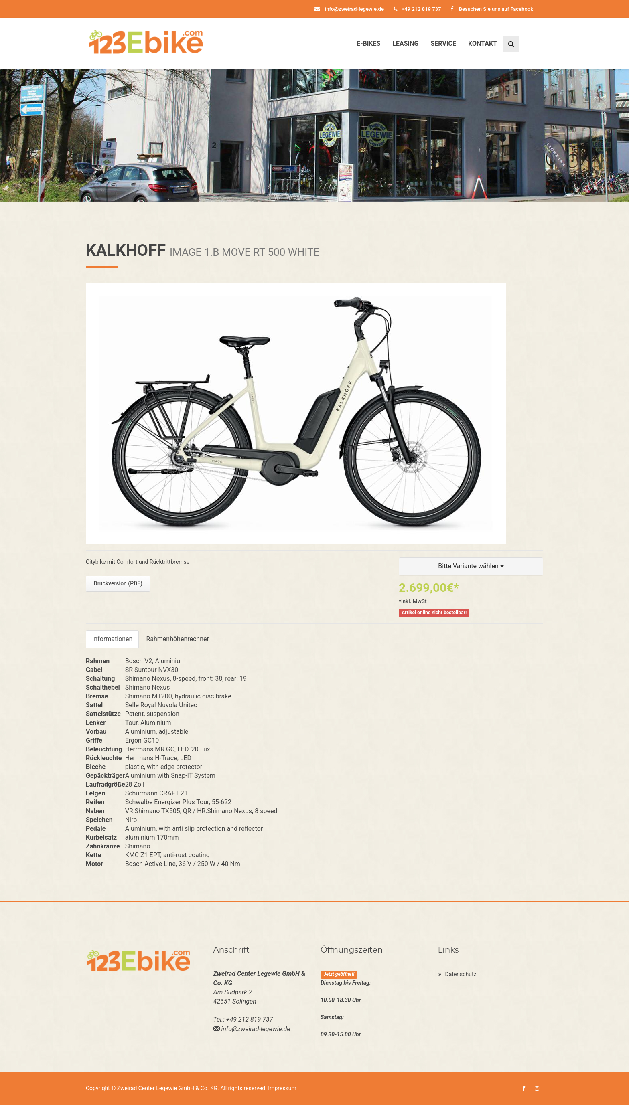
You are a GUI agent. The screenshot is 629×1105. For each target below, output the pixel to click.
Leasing (405, 43)
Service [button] (443, 43)
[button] (471, 566)
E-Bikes (368, 43)
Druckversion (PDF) (118, 583)
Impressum (282, 1088)
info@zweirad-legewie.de (349, 9)
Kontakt (482, 43)
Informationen (112, 639)
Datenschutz (457, 974)
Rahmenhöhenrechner (177, 639)
